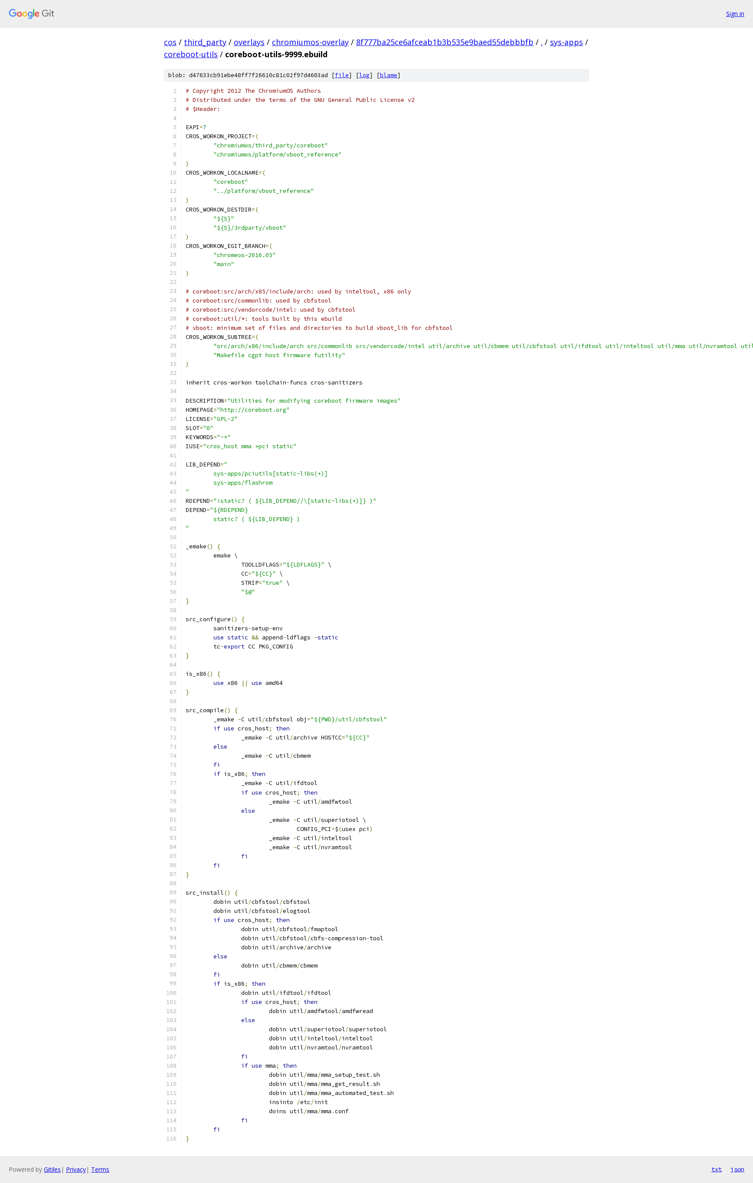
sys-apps (566, 42)
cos (170, 42)
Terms (100, 1169)
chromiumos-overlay (310, 42)
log (364, 75)
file (342, 75)
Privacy (76, 1169)
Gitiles (52, 1169)
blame (388, 75)
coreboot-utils (191, 54)
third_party (205, 42)
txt (716, 1169)
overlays (249, 42)
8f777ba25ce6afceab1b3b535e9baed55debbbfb (445, 42)
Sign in (735, 14)
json (737, 1169)
